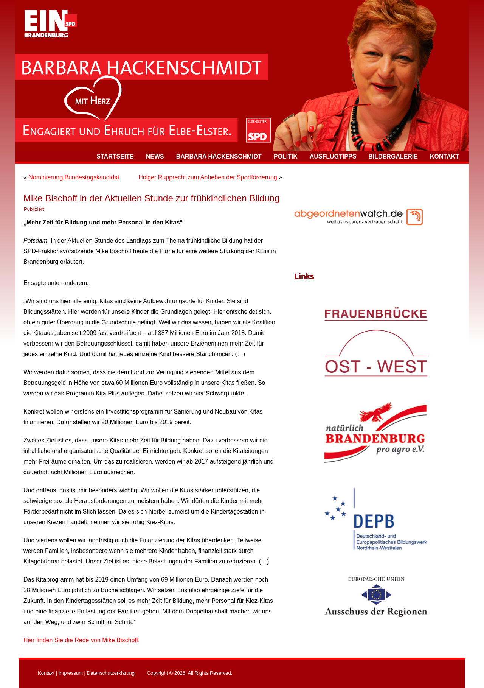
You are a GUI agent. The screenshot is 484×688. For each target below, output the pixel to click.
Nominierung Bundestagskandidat (73, 177)
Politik (286, 156)
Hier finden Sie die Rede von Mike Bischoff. (81, 640)
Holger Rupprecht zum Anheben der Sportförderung (207, 177)
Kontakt (444, 156)
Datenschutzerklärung (111, 673)
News (155, 156)
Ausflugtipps (333, 156)
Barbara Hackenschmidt (219, 156)
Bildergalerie (393, 156)
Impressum (71, 673)
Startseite (114, 156)
